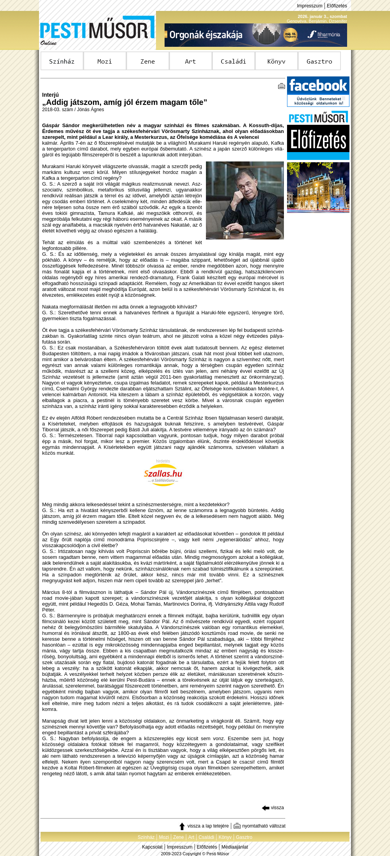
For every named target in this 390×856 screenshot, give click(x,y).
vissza (273, 807)
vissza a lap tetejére (203, 826)
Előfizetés (337, 6)
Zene (178, 837)
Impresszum (309, 6)
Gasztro (244, 837)
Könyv (224, 837)
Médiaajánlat (235, 847)
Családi (206, 837)
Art (191, 837)
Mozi (164, 837)
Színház (146, 837)
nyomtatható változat (259, 826)
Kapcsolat (152, 847)
